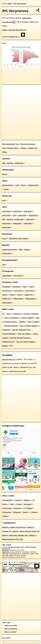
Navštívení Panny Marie (18, 238)
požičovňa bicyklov (9, 249)
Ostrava (23, 148)
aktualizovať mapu (14, 547)
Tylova (11, 295)
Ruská (18, 504)
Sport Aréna (29, 291)
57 (11, 346)
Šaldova (27, 500)
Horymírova (6, 291)
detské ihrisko (7, 185)
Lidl (14, 215)
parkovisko (6, 211)
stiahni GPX (6, 552)
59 (3, 314)
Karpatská (6, 287)
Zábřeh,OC (28, 295)
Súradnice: (5, 550)
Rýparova (17, 508)
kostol (4, 238)
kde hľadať (6, 638)
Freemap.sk (28, 136)
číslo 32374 (17, 276)
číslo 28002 (6, 276)
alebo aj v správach (10, 632)
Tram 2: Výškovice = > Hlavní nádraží (18, 318)
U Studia (33, 512)
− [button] (5, 92)
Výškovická (6, 512)
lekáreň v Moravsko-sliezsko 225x (15, 535)
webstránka (26, 18)
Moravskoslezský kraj (10, 144)
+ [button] (5, 89)
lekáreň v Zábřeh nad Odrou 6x (14, 527)
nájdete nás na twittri (10, 625)
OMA (10, 3)
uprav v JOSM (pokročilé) (28, 547)
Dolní (25, 287)
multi (17, 185)
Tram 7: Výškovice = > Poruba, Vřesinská (22, 314)
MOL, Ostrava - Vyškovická (12, 163)
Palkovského (18, 299)
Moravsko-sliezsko (28, 144)
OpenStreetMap (17, 136)
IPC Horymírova (19, 3)
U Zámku (17, 500)
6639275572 (6, 548)
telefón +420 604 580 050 (12, 30)
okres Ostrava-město (10, 148)
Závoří (4, 295)
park (4, 200)
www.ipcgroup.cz (8, 359)
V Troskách (27, 508)
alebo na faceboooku (10, 628)
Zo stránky (7, 355)
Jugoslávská (8, 22)
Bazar (4, 174)
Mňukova (16, 512)
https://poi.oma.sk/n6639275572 (11, 138)
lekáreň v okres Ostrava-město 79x (26, 531)
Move (23, 185)
